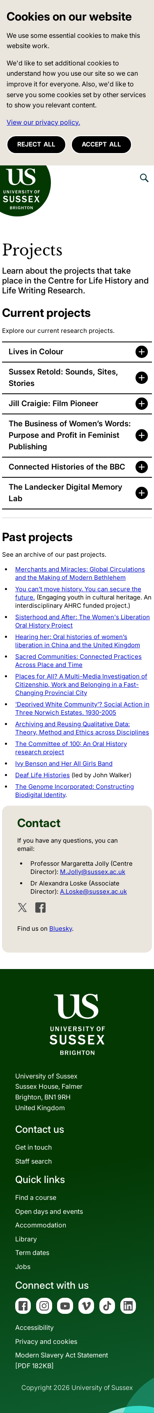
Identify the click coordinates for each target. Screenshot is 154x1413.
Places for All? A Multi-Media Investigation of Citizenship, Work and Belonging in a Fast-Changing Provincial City (81, 684)
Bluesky (60, 928)
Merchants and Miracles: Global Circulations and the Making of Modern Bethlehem (80, 573)
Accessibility (34, 1327)
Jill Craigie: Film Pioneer (53, 403)
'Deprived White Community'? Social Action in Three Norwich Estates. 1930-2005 (82, 708)
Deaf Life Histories (42, 775)
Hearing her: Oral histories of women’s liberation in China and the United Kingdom (77, 641)
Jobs (22, 1266)
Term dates (32, 1252)
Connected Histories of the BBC (67, 467)
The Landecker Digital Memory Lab (65, 492)
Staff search (33, 1161)
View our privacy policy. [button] (43, 122)
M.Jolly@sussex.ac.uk (92, 872)
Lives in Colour (36, 351)
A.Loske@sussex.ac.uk (93, 891)
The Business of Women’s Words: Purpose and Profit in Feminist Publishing (70, 435)
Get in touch (33, 1147)
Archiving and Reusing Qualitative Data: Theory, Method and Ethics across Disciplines (82, 728)
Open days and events (49, 1211)
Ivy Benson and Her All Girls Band (64, 763)
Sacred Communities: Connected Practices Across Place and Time (78, 661)
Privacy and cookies (46, 1341)
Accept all (101, 144)
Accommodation (40, 1225)
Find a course (35, 1197)
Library (26, 1239)
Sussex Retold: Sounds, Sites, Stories (63, 377)
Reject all (36, 144)
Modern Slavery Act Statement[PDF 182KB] (61, 1360)
